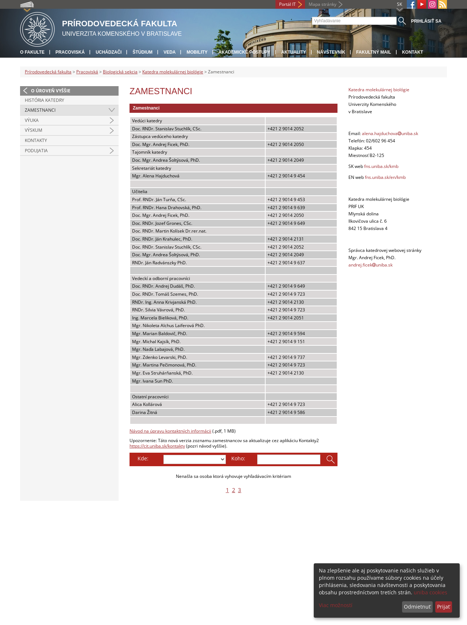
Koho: (238, 458)
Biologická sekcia (120, 72)
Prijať (443, 606)
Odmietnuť (417, 606)
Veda (169, 52)
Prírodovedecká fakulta (48, 72)
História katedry (44, 100)
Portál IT (287, 4)
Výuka (32, 120)
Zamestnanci (40, 110)
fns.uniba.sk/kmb (381, 166)
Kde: (143, 458)
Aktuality (293, 52)
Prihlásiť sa (426, 21)
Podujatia (36, 150)
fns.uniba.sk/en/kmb (385, 177)
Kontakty (36, 140)
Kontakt (412, 52)
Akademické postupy (244, 52)
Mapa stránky (322, 4)
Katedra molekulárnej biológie (172, 72)
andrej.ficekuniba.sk (370, 265)
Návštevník (331, 52)
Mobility (196, 52)
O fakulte (32, 52)
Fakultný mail (373, 52)
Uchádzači (108, 52)
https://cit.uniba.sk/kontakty (157, 446)
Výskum (33, 130)
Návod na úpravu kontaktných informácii (170, 431)
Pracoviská (70, 52)
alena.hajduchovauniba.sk (390, 133)
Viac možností (335, 605)
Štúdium (142, 52)
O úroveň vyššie (50, 91)
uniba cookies (430, 592)
